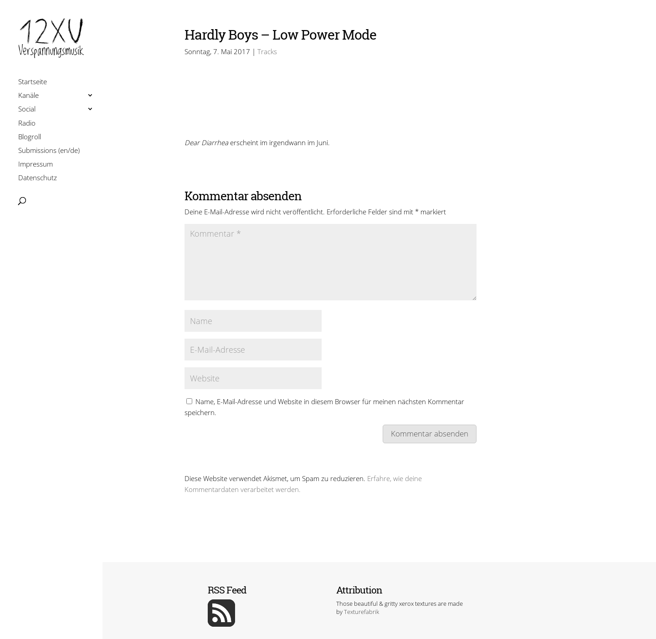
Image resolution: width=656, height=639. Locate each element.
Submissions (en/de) (49, 151)
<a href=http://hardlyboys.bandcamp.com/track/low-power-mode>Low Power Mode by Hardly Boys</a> (330, 107)
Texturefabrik (361, 612)
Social (27, 109)
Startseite (32, 82)
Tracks (267, 51)
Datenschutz (37, 178)
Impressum (35, 165)
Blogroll (29, 137)
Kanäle (28, 96)
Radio (27, 124)
